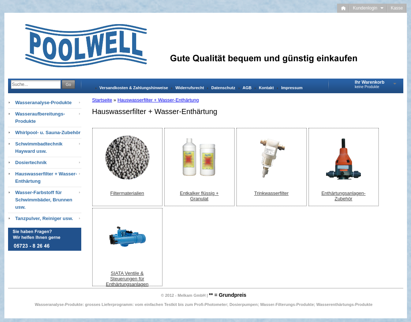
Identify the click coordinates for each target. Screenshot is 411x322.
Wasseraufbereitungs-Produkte (40, 117)
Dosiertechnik (31, 162)
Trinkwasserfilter (271, 193)
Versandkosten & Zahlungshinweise (134, 88)
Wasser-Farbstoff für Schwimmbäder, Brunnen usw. (43, 200)
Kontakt (266, 88)
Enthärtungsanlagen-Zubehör (343, 195)
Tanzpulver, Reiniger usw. (44, 218)
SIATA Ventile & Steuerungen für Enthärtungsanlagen (127, 278)
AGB (247, 88)
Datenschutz (223, 88)
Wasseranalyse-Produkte (43, 102)
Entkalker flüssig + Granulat (199, 195)
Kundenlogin (368, 8)
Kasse (397, 8)
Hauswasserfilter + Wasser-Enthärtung (158, 100)
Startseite (102, 100)
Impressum (292, 88)
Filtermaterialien (127, 193)
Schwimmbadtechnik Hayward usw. (39, 147)
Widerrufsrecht (189, 88)
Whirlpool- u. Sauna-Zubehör (48, 132)
